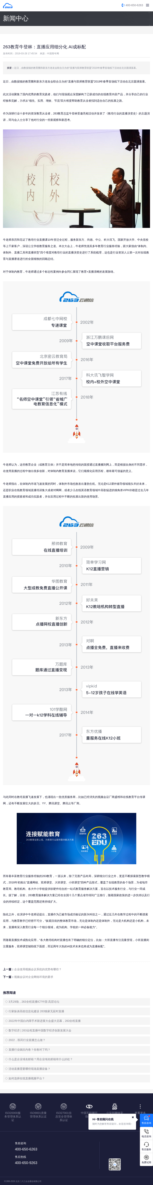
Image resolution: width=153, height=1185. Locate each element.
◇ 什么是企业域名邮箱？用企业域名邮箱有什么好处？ (39, 1059)
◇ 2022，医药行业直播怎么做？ (25, 1040)
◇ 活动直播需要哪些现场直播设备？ (27, 1068)
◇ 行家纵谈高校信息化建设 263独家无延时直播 (34, 1011)
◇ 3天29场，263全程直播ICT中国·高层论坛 (32, 1001)
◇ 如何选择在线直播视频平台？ (25, 1078)
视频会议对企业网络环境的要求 (33, 976)
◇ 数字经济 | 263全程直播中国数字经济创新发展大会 (38, 1030)
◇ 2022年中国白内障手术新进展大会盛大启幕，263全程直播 (43, 1020)
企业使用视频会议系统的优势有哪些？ (38, 969)
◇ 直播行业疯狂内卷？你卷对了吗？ (27, 1049)
